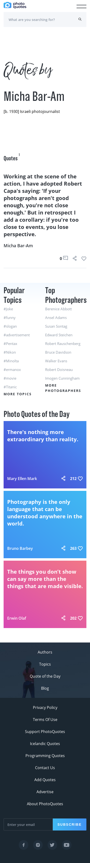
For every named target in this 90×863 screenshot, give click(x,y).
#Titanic (10, 386)
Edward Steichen (58, 334)
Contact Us (45, 767)
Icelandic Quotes (45, 743)
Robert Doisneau (59, 369)
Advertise (45, 791)
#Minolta (11, 360)
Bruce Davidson (58, 352)
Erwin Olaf (16, 618)
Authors (45, 652)
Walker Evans (56, 360)
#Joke (8, 308)
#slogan (10, 326)
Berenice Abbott (58, 308)
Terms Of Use (45, 719)
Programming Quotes (45, 755)
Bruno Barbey (20, 548)
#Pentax (10, 343)
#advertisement (17, 334)
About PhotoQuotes (45, 803)
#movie (10, 378)
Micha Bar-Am (18, 245)
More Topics (18, 394)
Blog (45, 688)
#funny (10, 317)
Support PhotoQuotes (45, 731)
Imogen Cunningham (62, 378)
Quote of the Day (45, 676)
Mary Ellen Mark (22, 478)
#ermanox (12, 369)
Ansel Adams (56, 317)
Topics (45, 664)
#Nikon (10, 352)
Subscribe (70, 824)
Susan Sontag (56, 326)
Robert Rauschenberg (62, 343)
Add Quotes (45, 779)
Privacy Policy (45, 707)
